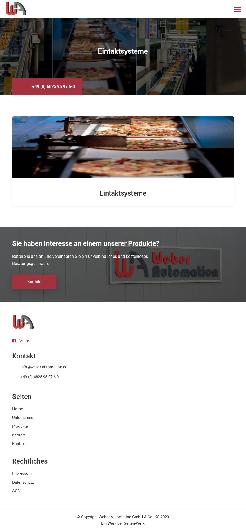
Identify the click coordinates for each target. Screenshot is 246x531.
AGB (16, 491)
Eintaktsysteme (123, 193)
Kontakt (34, 281)
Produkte (20, 426)
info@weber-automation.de (44, 367)
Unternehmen (23, 417)
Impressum (22, 473)
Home (17, 409)
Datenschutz (23, 482)
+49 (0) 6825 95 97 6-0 (53, 86)
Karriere (19, 435)
